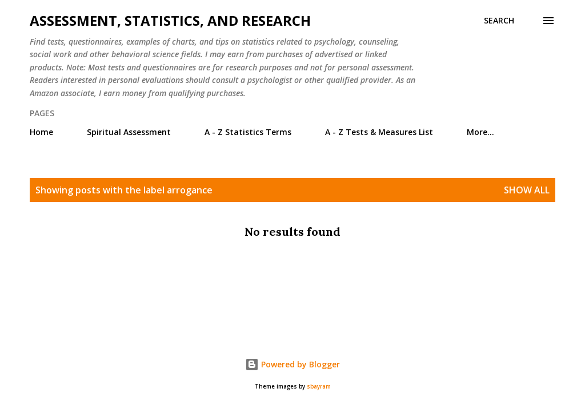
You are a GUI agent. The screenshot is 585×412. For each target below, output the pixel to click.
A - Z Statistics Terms (248, 131)
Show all (527, 190)
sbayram (319, 386)
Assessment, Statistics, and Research (170, 20)
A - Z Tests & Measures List (379, 131)
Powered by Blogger (292, 364)
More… (480, 131)
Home (41, 131)
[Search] (499, 20)
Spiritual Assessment (129, 131)
